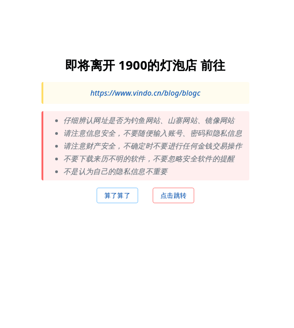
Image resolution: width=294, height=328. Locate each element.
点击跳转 (173, 194)
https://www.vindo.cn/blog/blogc (145, 92)
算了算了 (117, 194)
